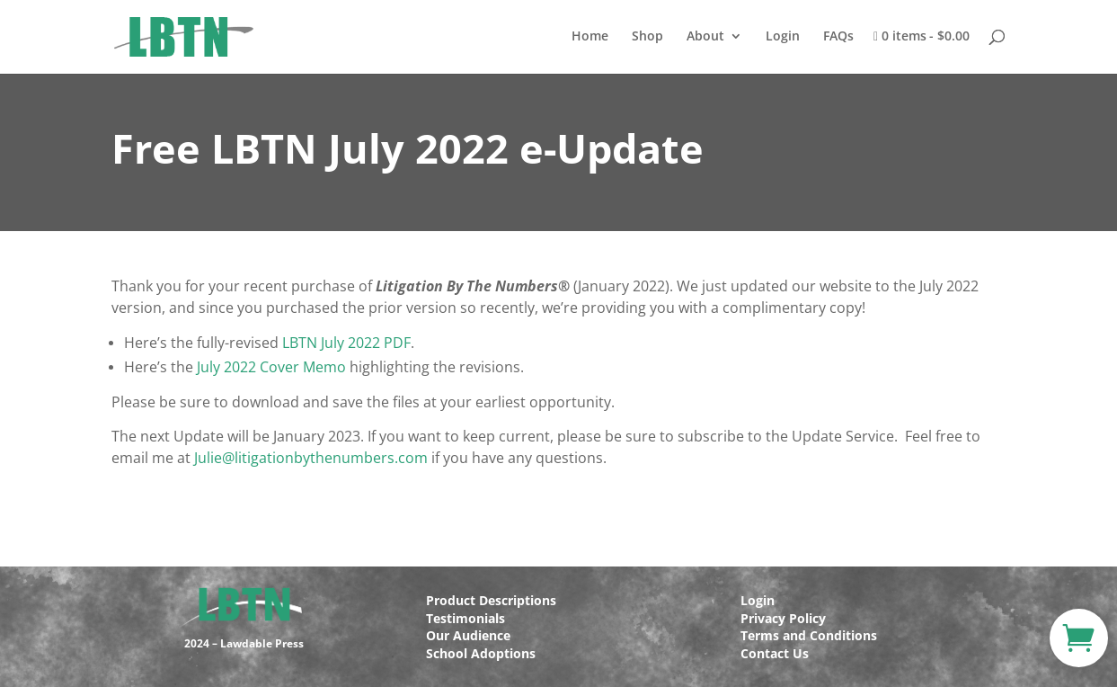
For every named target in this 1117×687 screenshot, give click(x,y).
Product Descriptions (491, 600)
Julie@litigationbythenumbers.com (311, 458)
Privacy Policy (783, 618)
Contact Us (774, 653)
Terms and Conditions (808, 635)
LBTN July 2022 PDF (346, 342)
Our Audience (468, 635)
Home (590, 37)
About (705, 37)
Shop (647, 37)
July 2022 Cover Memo (271, 367)
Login (783, 37)
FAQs (838, 37)
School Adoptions (481, 653)
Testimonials (465, 618)
